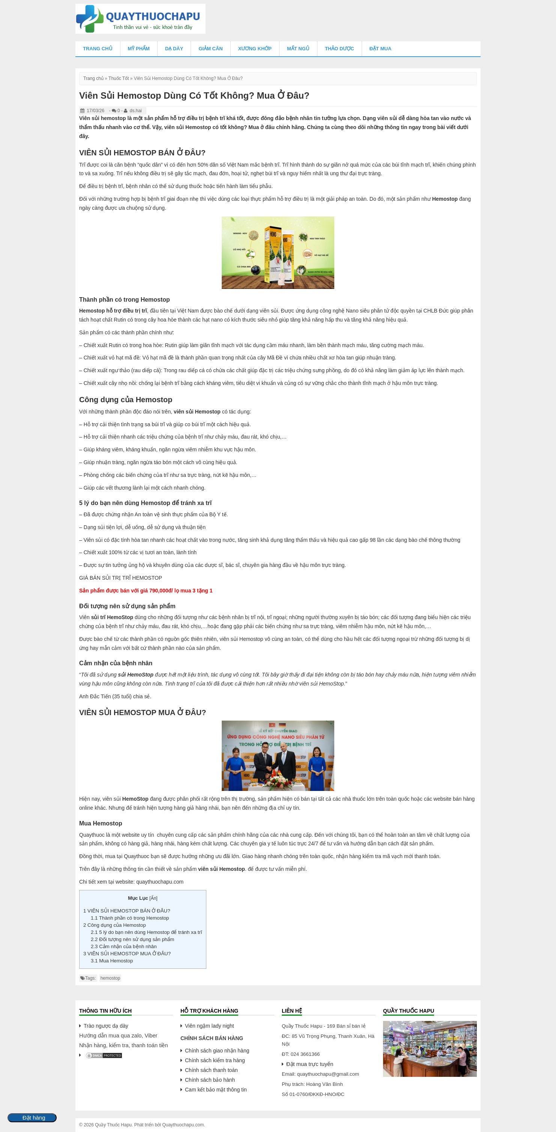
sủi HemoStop (136, 675)
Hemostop (445, 199)
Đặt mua (381, 48)
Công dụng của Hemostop (114, 925)
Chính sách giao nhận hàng (217, 1051)
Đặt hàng (34, 1118)
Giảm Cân (210, 48)
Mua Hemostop (112, 961)
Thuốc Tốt (118, 78)
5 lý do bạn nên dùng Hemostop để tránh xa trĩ (146, 932)
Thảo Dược (339, 48)
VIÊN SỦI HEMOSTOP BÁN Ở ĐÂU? (126, 911)
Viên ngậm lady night (209, 1026)
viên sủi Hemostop (197, 412)
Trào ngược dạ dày (106, 1026)
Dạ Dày (174, 48)
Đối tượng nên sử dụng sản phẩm (132, 939)
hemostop (110, 978)
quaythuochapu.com (159, 882)
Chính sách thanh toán (211, 1070)
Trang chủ (98, 48)
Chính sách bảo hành (210, 1080)
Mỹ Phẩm (139, 48)
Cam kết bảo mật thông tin (216, 1090)
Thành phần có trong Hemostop (130, 918)
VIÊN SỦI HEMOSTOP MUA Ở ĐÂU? (127, 953)
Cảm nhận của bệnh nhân (124, 946)
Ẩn (153, 898)
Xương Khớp (255, 48)
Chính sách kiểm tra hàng (215, 1060)
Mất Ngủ (298, 48)
